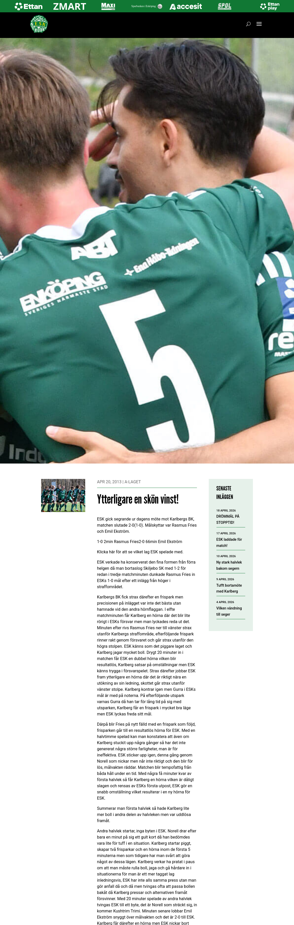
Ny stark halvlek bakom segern (229, 565)
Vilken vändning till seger (229, 611)
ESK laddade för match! (229, 542)
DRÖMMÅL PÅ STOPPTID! (228, 519)
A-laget (133, 481)
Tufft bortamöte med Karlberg (229, 588)
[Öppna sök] (248, 24)
